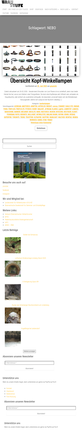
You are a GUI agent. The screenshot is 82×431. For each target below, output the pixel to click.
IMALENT (41, 109)
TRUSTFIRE (29, 117)
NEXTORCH (45, 112)
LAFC (6, 222)
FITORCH (28, 109)
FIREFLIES (11, 109)
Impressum (10, 391)
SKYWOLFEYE (41, 114)
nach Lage (65, 9)
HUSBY (34, 109)
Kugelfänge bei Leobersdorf (30, 328)
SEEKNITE (23, 114)
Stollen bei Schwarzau (30, 235)
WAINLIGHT (53, 117)
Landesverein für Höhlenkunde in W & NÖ (18, 203)
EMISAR (76, 106)
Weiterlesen (41, 128)
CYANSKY (61, 106)
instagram (24, 13)
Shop (32, 9)
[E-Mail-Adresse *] (29, 363)
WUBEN (75, 117)
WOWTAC (69, 117)
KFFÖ (6, 217)
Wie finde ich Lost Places (18, 9)
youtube (5, 13)
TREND (22, 117)
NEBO (38, 112)
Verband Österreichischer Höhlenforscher (18, 214)
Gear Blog (39, 9)
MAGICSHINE (9, 112)
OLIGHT (74, 112)
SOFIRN (60, 114)
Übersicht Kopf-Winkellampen (41, 81)
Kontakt (75, 9)
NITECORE (59, 112)
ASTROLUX (42, 106)
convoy (55, 106)
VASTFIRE (45, 117)
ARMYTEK (34, 106)
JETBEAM (48, 109)
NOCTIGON (67, 112)
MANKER (17, 112)
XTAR (45, 120)
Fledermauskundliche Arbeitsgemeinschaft (19, 220)
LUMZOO (75, 109)
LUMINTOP (67, 109)
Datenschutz (10, 394)
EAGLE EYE (69, 106)
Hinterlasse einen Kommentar (41, 123)
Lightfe (60, 109)
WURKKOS (33, 120)
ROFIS (17, 114)
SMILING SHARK (51, 114)
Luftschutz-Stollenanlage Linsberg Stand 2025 (30, 258)
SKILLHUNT (32, 114)
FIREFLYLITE (20, 109)
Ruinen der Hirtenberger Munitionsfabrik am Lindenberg (30, 305)
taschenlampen (44, 104)
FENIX (5, 109)
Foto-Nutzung (11, 397)
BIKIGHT (49, 106)
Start (4, 9)
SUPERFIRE (8, 117)
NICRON (52, 112)
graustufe (53, 86)
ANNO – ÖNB (9, 225)
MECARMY (24, 112)
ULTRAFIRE (37, 117)
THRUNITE (15, 117)
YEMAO (49, 120)
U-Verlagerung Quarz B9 (30, 282)
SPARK (66, 114)
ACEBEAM (17, 106)
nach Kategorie (52, 9)
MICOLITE (32, 112)
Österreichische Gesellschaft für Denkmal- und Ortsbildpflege (25, 205)
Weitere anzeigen (29, 351)
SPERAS (72, 114)
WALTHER (61, 117)
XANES (39, 120)
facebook (14, 13)
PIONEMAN (11, 114)
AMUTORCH (26, 106)
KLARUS (55, 109)
